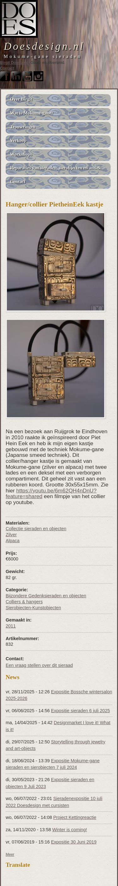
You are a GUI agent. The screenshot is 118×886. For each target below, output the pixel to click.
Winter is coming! (69, 829)
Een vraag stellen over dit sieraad (39, 665)
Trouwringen (22, 126)
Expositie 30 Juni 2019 (74, 841)
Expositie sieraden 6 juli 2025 (80, 710)
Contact (7, 68)
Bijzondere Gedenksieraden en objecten (46, 595)
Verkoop (18, 140)
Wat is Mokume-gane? (31, 113)
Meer (10, 854)
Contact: (15, 658)
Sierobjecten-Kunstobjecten (33, 607)
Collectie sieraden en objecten (36, 528)
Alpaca (13, 540)
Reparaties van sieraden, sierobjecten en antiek (55, 167)
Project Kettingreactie (74, 817)
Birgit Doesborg (14, 62)
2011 (11, 625)
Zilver (11, 534)
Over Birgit (21, 99)
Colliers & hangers (24, 601)
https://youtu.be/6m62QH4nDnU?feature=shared (51, 493)
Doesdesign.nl (44, 46)
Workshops (21, 154)
